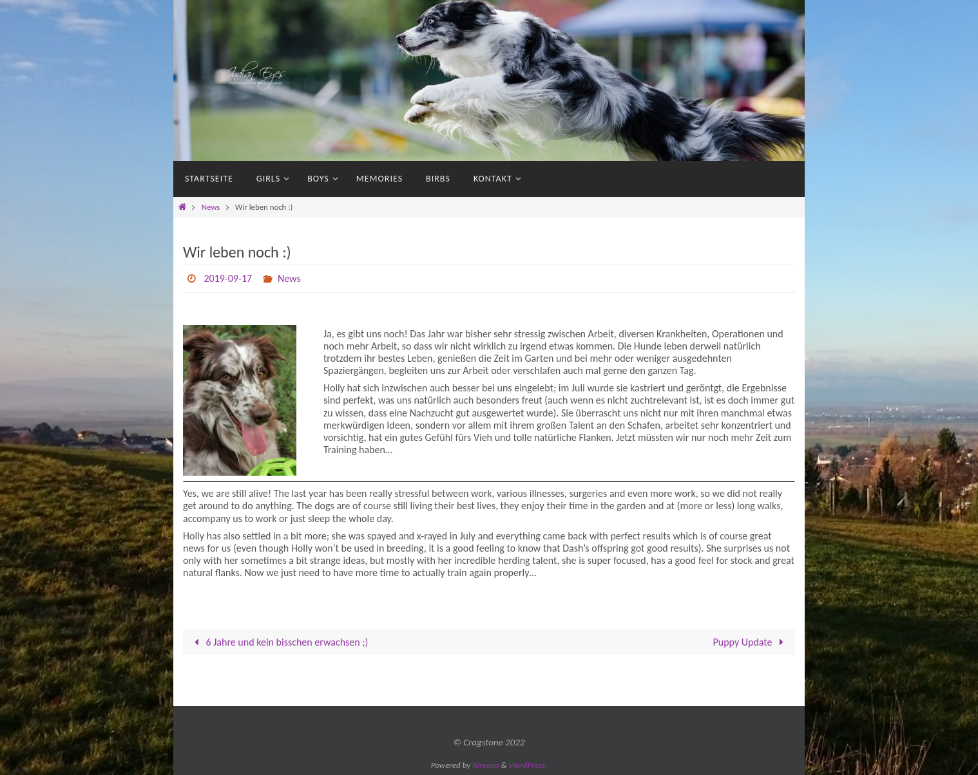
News (211, 207)
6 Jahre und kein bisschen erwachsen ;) (279, 642)
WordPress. (528, 765)
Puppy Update (751, 642)
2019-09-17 (228, 278)
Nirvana (485, 765)
